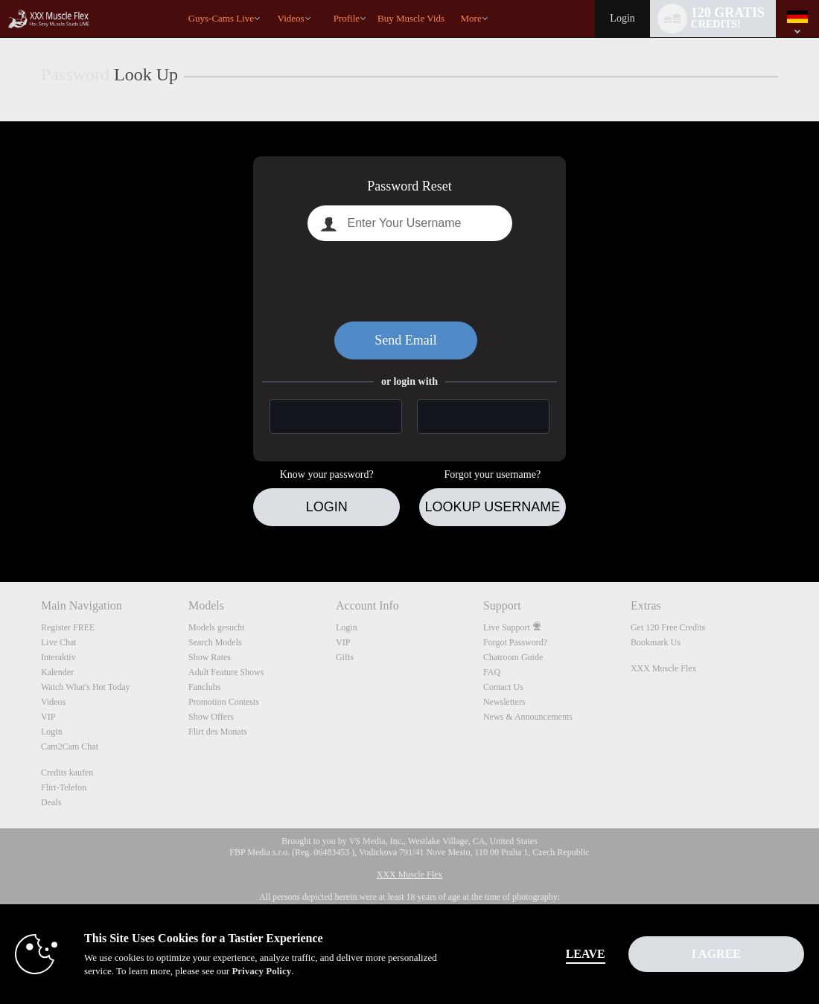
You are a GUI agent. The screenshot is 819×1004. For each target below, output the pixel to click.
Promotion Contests (223, 702)
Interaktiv (58, 657)
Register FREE (68, 627)
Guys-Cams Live (221, 18)
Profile (347, 18)
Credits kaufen (67, 772)
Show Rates (209, 657)
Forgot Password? (515, 642)
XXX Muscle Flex (664, 668)
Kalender (57, 672)
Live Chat (59, 642)
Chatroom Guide (513, 657)
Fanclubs (204, 687)
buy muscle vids (410, 18)
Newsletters (504, 702)
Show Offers (211, 717)
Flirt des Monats (217, 731)
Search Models (215, 642)
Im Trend (270, 0)
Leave (585, 953)
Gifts (345, 657)
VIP (48, 717)
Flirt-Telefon (63, 787)
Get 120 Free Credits (668, 627)
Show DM (0, 526)
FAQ (491, 672)
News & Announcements (528, 717)
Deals (51, 802)
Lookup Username (492, 506)
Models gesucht (216, 627)
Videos (291, 18)
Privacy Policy (261, 970)
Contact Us (503, 687)
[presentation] (409, 281)
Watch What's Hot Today (85, 687)
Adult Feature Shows (226, 672)
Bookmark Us (656, 642)
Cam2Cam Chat (69, 746)
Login (622, 18)
